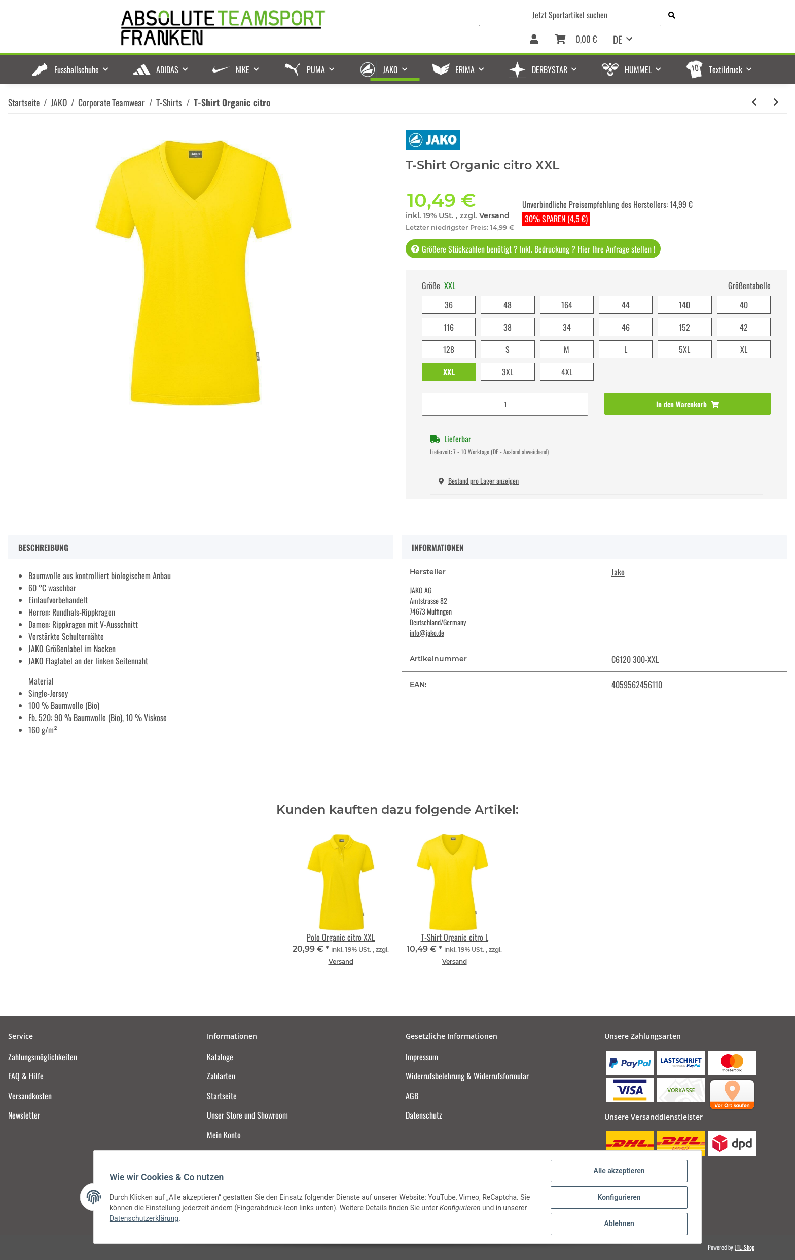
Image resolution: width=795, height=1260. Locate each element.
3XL (507, 372)
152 (684, 327)
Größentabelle (749, 285)
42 (744, 327)
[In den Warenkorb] (687, 404)
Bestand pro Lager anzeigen (479, 480)
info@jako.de (427, 632)
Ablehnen (618, 1224)
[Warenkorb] (576, 39)
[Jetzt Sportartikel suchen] (570, 14)
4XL (566, 372)
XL (743, 349)
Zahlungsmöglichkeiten (42, 1057)
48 (507, 305)
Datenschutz (424, 1115)
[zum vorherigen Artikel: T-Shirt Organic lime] (754, 102)
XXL (449, 372)
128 (448, 349)
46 (626, 327)
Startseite (222, 1096)
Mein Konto (224, 1135)
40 (744, 305)
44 (626, 305)
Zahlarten (221, 1076)
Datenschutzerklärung (144, 1219)
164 (566, 305)
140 (684, 305)
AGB (412, 1096)
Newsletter (24, 1115)
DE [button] (617, 39)
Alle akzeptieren (618, 1171)
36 (449, 305)
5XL (684, 349)
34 (567, 327)
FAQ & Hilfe (26, 1076)
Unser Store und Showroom (247, 1115)
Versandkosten (30, 1096)
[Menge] (505, 404)
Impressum (422, 1057)
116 (449, 327)
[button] (534, 40)
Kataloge (220, 1057)
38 (507, 327)
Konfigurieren (618, 1198)
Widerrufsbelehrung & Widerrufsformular (467, 1076)
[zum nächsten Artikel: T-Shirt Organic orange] (776, 102)
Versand (494, 215)
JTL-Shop (744, 1247)
